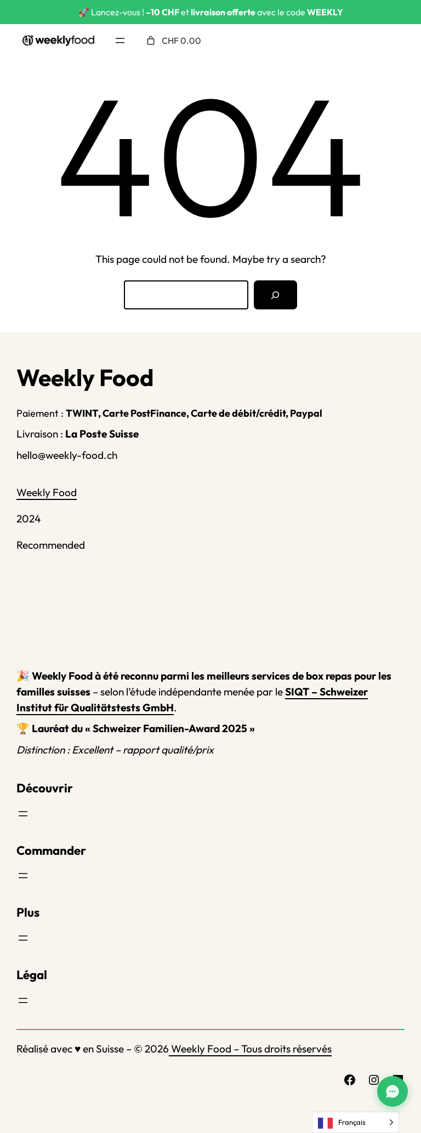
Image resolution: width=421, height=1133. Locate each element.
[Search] (275, 295)
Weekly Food (46, 492)
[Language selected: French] (355, 1122)
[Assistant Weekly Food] (392, 1091)
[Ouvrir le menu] (120, 40)
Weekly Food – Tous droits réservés (250, 1048)
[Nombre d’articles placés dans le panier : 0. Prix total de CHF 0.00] (173, 40)
